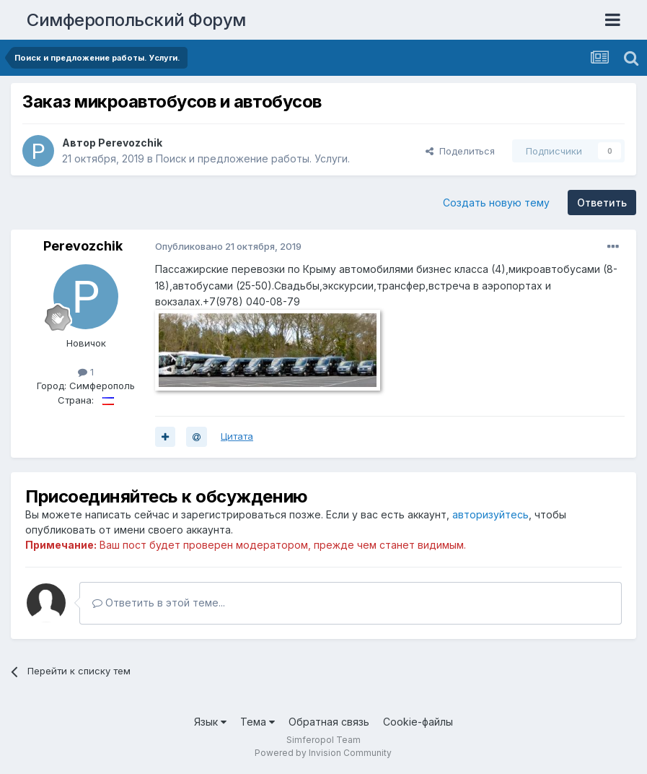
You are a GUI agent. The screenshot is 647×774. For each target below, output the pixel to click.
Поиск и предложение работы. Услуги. (253, 158)
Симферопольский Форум (136, 19)
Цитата (237, 436)
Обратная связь (329, 722)
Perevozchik (130, 142)
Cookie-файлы (418, 722)
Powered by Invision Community (323, 752)
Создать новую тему (496, 202)
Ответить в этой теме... (158, 602)
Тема (257, 722)
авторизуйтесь (490, 514)
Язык (210, 722)
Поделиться (460, 151)
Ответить (602, 202)
